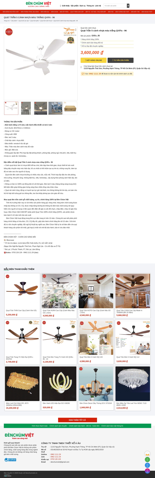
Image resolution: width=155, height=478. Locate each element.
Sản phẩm (14, 20)
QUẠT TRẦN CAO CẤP (77, 12)
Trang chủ (6, 20)
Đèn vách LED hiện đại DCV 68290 (56, 403)
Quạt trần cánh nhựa (46, 20)
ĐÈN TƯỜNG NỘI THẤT (122, 12)
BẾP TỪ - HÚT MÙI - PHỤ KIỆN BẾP (96, 12)
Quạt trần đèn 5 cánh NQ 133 (91, 357)
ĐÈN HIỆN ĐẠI (45, 12)
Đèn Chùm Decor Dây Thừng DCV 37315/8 (96, 403)
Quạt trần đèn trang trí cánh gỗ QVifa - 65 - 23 (58, 358)
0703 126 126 (56, 459)
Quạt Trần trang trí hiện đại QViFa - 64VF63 (20, 358)
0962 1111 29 (95, 74)
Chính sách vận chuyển (58, 426)
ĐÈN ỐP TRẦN (64, 12)
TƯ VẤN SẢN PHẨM (120, 60)
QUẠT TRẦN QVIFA (34, 20)
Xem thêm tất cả (77, 420)
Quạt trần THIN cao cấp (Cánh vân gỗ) (21, 310)
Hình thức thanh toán (40, 426)
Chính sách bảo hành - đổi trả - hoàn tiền (84, 426)
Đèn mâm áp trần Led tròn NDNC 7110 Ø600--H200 (131, 404)
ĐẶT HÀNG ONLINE (93, 60)
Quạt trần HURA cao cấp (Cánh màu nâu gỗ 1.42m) (58, 312)
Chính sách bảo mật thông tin (112, 426)
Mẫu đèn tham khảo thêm (19, 269)
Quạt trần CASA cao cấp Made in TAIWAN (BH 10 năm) (129, 311)
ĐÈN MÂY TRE (135, 12)
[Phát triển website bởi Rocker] (7, 473)
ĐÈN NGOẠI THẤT (147, 12)
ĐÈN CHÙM (54, 12)
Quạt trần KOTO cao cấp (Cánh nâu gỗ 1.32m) (95, 311)
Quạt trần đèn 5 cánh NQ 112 (128, 357)
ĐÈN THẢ (110, 12)
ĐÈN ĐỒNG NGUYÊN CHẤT (11, 12)
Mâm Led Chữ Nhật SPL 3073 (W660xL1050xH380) (17, 404)
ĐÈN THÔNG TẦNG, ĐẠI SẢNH (30, 12)
